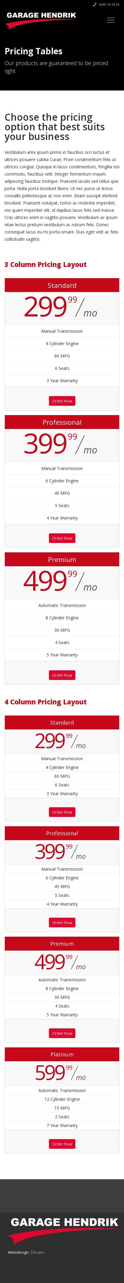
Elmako (37, 1252)
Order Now (62, 401)
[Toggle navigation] (110, 20)
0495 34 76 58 (106, 4)
